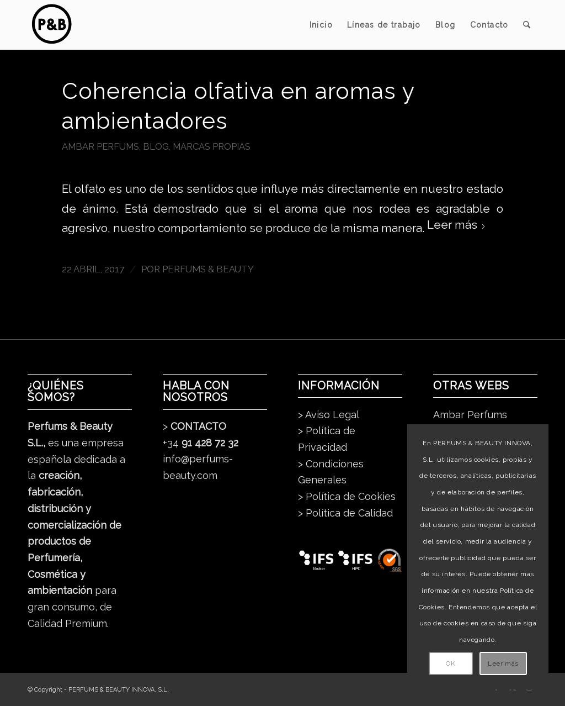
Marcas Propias (211, 146)
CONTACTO (198, 426)
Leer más (456, 224)
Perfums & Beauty (208, 269)
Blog (156, 146)
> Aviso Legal (328, 414)
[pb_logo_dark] (51, 25)
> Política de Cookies (347, 496)
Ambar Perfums (100, 146)
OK (450, 663)
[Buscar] (526, 25)
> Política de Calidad (345, 513)
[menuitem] (321, 25)
